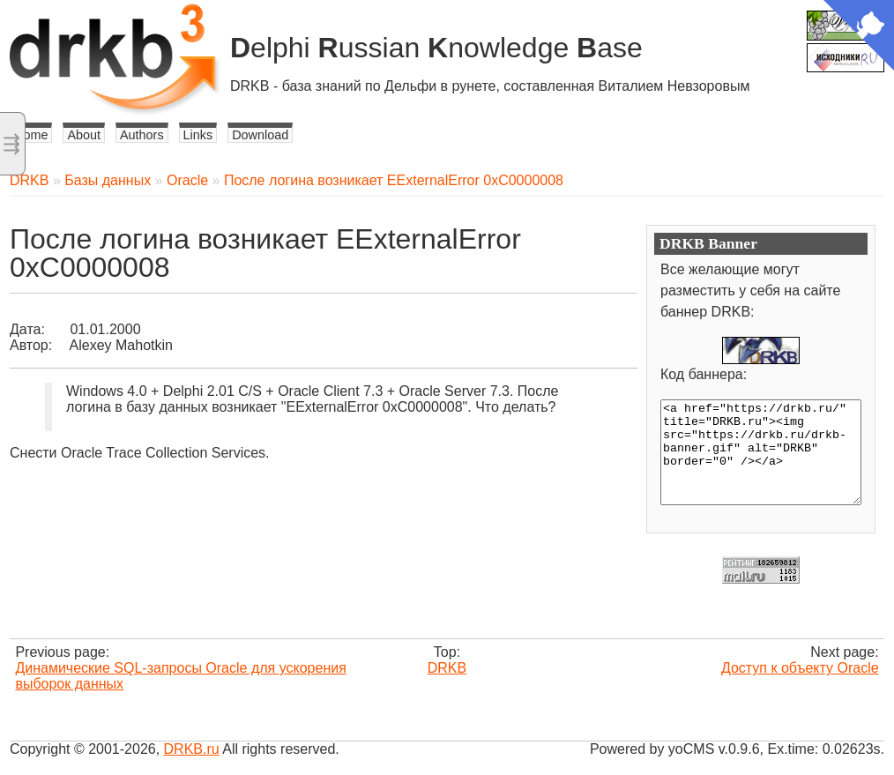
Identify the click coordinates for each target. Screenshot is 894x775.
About (84, 135)
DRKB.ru (192, 748)
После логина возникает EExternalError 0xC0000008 (393, 180)
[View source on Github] (858, 37)
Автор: (31, 345)
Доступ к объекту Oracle (800, 667)
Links (198, 135)
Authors (142, 135)
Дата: (27, 329)
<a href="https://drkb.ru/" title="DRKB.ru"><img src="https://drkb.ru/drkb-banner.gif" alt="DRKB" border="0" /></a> (760, 452)
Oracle (187, 180)
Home (31, 135)
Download (260, 135)
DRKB (29, 180)
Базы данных (107, 180)
